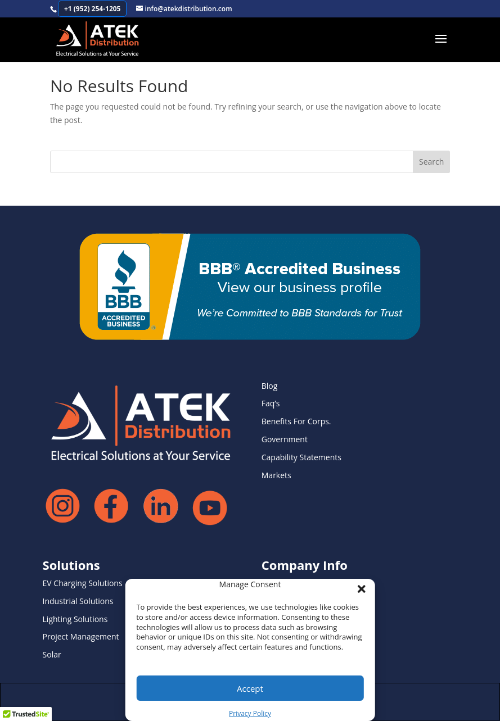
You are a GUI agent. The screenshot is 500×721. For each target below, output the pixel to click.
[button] (358, 585)
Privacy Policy (250, 713)
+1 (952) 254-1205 (92, 8)
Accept (250, 688)
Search (431, 161)
